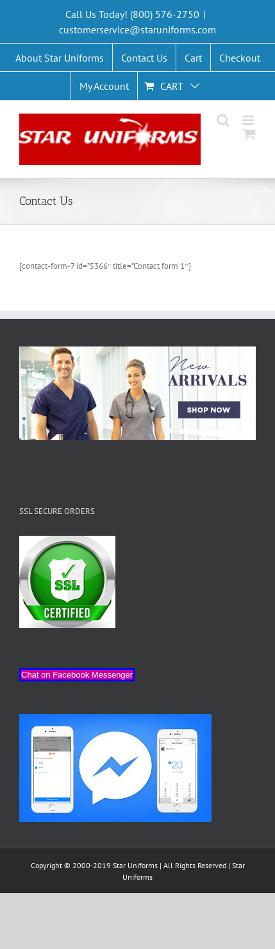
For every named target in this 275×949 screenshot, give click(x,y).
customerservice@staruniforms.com (137, 29)
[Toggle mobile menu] (249, 120)
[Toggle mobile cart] (249, 134)
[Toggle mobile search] (223, 120)
